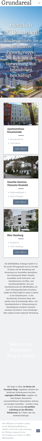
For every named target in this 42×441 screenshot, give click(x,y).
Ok (38, 431)
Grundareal (17, 3)
